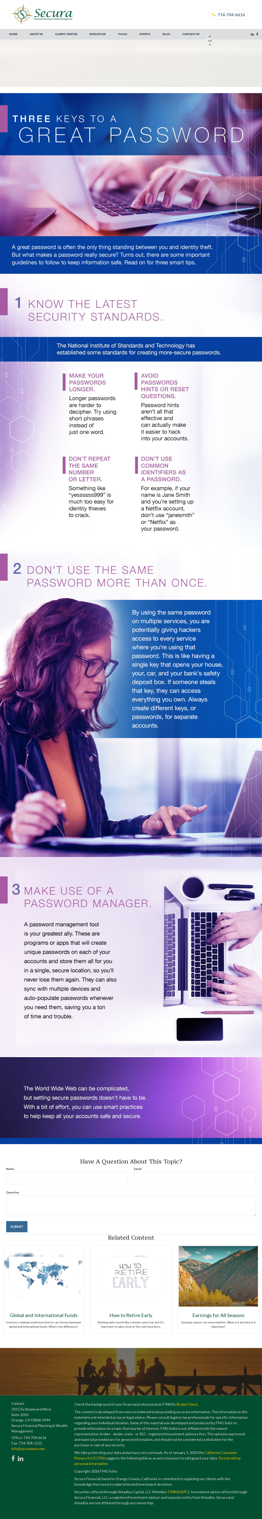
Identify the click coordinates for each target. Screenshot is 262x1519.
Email (137, 1169)
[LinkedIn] (252, 34)
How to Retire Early (131, 1315)
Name (10, 1169)
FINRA (173, 1492)
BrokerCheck (187, 1404)
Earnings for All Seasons (218, 1315)
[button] (36, 34)
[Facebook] (257, 34)
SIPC (184, 1492)
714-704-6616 (228, 14)
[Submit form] (16, 1226)
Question (12, 1192)
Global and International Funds (43, 1315)
